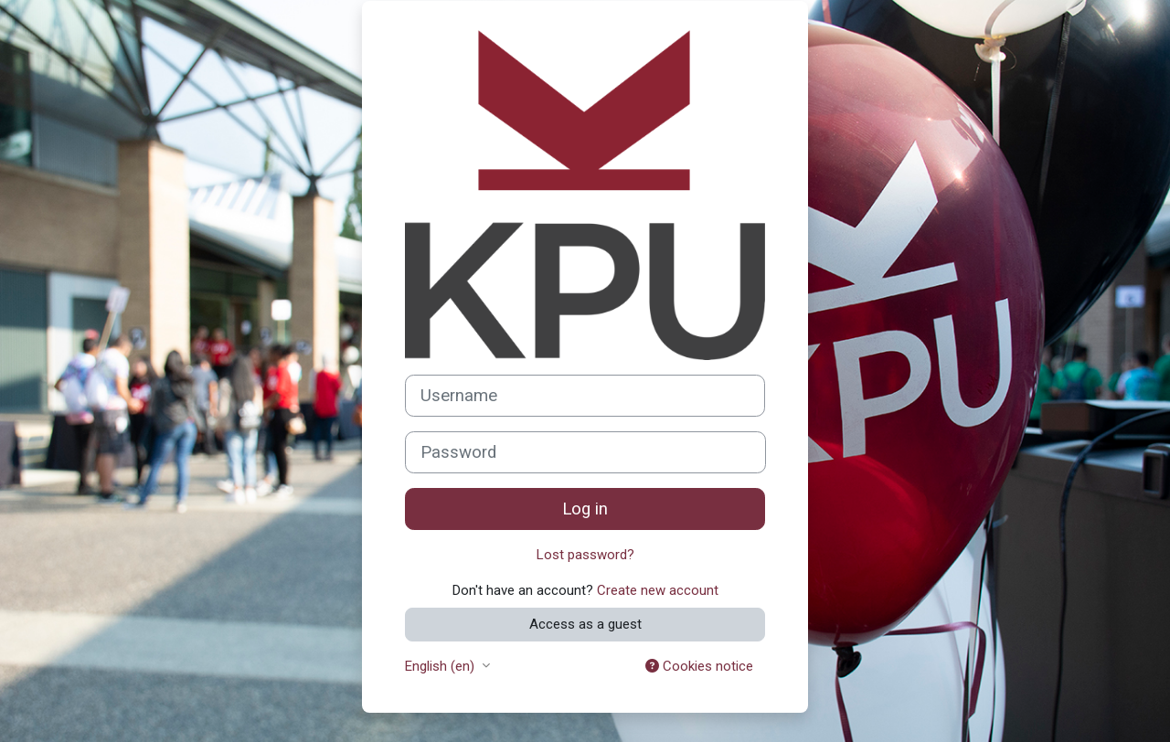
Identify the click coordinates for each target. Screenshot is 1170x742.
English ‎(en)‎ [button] (441, 666)
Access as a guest (585, 624)
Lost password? (585, 554)
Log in (585, 509)
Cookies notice (699, 666)
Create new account (657, 590)
